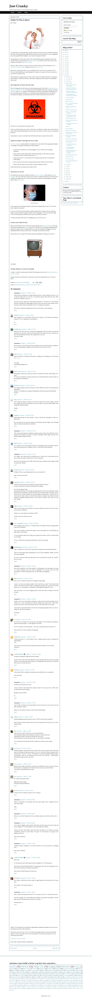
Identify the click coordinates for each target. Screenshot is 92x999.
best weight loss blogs (29, 986)
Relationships (77, 973)
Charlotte (16, 415)
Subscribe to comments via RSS (18, 938)
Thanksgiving (12, 983)
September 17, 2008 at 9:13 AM (24, 354)
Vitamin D (68, 978)
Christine (16, 315)
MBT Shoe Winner (69, 101)
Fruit (21, 978)
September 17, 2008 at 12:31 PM (26, 670)
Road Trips (26, 968)
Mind (18, 968)
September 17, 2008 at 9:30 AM (27, 385)
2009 (66, 73)
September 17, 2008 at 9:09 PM (27, 823)
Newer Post (14, 948)
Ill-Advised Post (69, 99)
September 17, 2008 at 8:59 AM (27, 343)
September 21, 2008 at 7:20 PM (27, 892)
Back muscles (71, 980)
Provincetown (72, 972)
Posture (75, 988)
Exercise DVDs (21, 975)
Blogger (49, 996)
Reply (15, 310)
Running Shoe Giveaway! (71, 130)
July (67, 166)
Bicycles (14, 970)
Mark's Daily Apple (34, 60)
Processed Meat (44, 988)
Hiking (24, 977)
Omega (17, 985)
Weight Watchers (79, 985)
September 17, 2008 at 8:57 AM (28, 329)
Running (57, 968)
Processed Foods (36, 988)
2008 (66, 75)
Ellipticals (20, 980)
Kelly (15, 354)
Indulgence (55, 977)
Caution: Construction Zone (71, 109)
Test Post (67, 126)
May (67, 170)
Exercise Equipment (35, 970)
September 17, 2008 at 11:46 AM (28, 599)
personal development (69, 968)
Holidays (42, 968)
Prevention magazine (15, 144)
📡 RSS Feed (66, 32)
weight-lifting (39, 983)
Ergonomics (33, 982)
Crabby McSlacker (19, 282)
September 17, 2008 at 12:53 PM (27, 703)
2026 (66, 50)
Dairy (71, 983)
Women (28, 983)
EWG (72, 988)
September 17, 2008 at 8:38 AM (26, 315)
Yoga (32, 975)
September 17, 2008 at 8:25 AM (27, 293)
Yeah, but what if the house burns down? (71, 141)
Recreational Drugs (65, 985)
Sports (73, 982)
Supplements (80, 975)
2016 (66, 58)
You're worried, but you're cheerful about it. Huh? (71, 116)
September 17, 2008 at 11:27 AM (29, 547)
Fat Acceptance (67, 973)
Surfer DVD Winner (70, 156)
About (26, 12)
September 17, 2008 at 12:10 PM (33, 654)
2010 (66, 71)
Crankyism (66, 983)
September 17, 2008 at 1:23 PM (23, 731)
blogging (52, 967)
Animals (26, 970)
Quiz (79, 972)
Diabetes (16, 978)
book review (80, 978)
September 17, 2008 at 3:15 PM (24, 776)
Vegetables (60, 970)
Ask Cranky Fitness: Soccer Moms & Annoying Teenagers (71, 151)
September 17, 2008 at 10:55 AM (26, 482)
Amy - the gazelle (18, 523)
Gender (32, 980)
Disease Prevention (16, 977)
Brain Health (22, 284)
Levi (15, 764)
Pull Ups (51, 985)
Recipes (31, 973)
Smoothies (68, 982)
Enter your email (67, 24)
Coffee (53, 975)
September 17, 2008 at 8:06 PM (27, 813)
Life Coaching (46, 978)
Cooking (60, 983)
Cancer (34, 968)
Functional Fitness (27, 978)
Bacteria (16, 284)
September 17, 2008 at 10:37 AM (28, 454)
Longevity (64, 972)
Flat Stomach (26, 980)
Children (49, 977)
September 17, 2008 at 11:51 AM (22, 619)
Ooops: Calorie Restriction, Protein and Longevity (71, 88)
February (68, 176)
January (67, 178)
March (67, 174)
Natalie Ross (17, 637)
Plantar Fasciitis (28, 985)
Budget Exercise (20, 982)
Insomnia (40, 982)
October (67, 81)
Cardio (38, 975)
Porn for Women (44, 985)
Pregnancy (53, 978)
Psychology (44, 980)
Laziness (38, 980)
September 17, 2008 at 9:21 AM (28, 371)
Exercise (12, 967)
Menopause (11, 988)
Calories (11, 978)
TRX (12, 990)
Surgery (72, 985)
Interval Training (66, 975)
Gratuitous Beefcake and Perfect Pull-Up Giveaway (71, 95)
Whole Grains (14, 986)
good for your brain (27, 62)
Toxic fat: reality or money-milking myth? (71, 85)
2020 (66, 54)
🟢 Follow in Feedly (68, 30)
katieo (15, 578)
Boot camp (46, 983)
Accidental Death (57, 973)
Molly (15, 506)
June (67, 168)
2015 (66, 60)
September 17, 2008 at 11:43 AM (25, 578)
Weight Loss (38, 967)
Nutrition (24, 967)
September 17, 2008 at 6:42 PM (27, 799)
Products (50, 968)
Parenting (51, 972)
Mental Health (69, 970)
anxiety (36, 977)
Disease (11, 973)
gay (35, 155)
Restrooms (81, 988)
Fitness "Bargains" (69, 128)
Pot (30, 988)
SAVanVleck (17, 878)
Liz (15, 748)
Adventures (77, 970)
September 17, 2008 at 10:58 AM (24, 506)
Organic (22, 985)
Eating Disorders (77, 983)
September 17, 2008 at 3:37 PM (25, 790)
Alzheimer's (63, 980)
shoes (61, 977)
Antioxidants (22, 972)
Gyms (43, 970)
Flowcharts (11, 985)
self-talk (52, 986)
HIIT (58, 975)
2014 (66, 62)
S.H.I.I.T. (52, 988)
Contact (19, 12)
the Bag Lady (17, 329)
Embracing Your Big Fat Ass (71, 154)
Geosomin (16, 482)
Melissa (16, 717)
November (68, 79)
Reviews (30, 972)
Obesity (80, 968)
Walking (43, 973)
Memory (71, 977)
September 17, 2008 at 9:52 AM (26, 415)
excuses (42, 977)
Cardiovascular (45, 975)
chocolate (50, 980)
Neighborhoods (51, 982)
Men (45, 982)
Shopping (59, 978)
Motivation (65, 967)
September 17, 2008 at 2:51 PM (23, 748)
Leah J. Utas (17, 371)
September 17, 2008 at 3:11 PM (24, 764)
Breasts (65, 977)
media (49, 973)
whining (77, 967)
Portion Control (78, 977)
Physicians (33, 284)
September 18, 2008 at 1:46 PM (27, 878)
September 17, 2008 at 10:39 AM (26, 470)
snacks (67, 988)
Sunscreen (62, 988)
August (67, 164)
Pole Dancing (36, 985)
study (21, 91)
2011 (66, 69)
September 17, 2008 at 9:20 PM (33, 857)
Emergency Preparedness (67, 986)
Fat (28, 975)
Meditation (44, 972)
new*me (16, 790)
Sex (73, 975)
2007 (66, 181)
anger (33, 983)
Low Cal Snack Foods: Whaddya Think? (70, 148)
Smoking (62, 982)
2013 (66, 64)
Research (38, 284)
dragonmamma (18, 547)
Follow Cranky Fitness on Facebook (70, 203)
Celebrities (27, 284)
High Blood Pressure (37, 978)
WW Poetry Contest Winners (71, 138)
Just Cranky (18, 6)
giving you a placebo (39, 175)
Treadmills (19, 983)
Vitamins (74, 978)
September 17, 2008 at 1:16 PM (25, 717)
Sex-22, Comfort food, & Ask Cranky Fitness (71, 104)
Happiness (36, 972)
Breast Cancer (12, 982)
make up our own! (39, 67)
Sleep (37, 973)
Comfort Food (53, 983)
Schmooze (69, 191)
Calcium (27, 982)
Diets (10, 972)
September (68, 83)
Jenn (15, 399)
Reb (15, 731)
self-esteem (56, 980)
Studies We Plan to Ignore (71, 118)
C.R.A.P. (58, 986)
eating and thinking (47, 225)
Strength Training (52, 970)
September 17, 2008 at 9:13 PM (27, 843)
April (15, 443)
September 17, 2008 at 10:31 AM (28, 431)
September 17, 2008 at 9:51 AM (24, 399)
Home (12, 12)
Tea (63, 978)
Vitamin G (20, 180)
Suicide (56, 988)
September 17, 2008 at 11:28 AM (28, 566)
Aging (20, 970)
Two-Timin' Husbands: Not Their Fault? (71, 145)
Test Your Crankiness (70, 97)
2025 (66, 52)
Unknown (16, 670)
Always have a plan (69, 158)
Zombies (20, 986)
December (68, 76)
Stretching (79, 982)
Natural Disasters (19, 988)
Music (30, 977)
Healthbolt (13, 91)
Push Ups (57, 985)
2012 (66, 67)
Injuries (58, 972)
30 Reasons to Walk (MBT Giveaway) (71, 112)
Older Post (55, 948)
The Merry (16, 385)
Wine (24, 983)
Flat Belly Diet (78, 986)
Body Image (12, 975)
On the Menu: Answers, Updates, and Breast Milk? (71, 92)
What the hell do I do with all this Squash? (71, 133)
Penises (26, 988)
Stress (15, 972)
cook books (38, 986)
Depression (13, 980)
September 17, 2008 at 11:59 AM (28, 637)
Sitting (57, 982)
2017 (66, 56)
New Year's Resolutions (21, 973)
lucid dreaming (46, 986)
